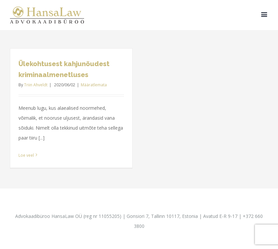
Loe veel (26, 155)
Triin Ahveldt (35, 85)
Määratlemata (94, 85)
